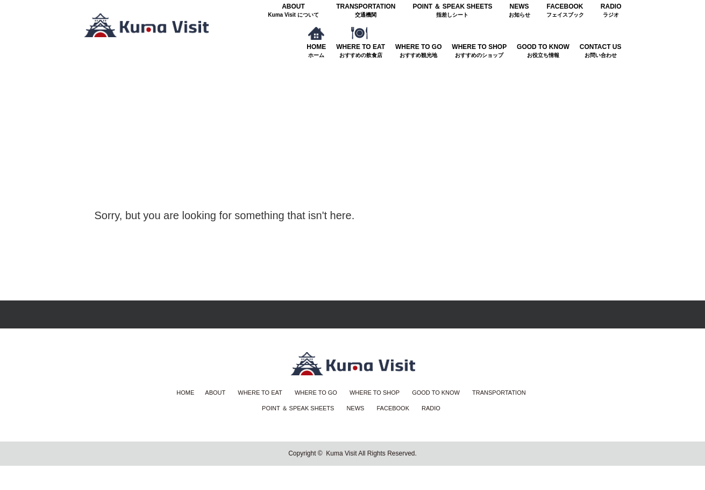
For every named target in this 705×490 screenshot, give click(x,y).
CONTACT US (601, 51)
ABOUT (294, 10)
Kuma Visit (341, 453)
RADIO (611, 10)
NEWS (519, 10)
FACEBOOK (565, 10)
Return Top (352, 314)
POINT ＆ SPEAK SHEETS (452, 10)
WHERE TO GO (418, 51)
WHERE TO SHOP (479, 51)
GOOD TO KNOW (543, 51)
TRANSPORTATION (365, 10)
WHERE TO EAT (360, 51)
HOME (316, 51)
